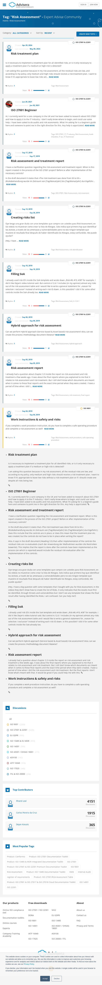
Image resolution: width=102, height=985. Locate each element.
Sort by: (40, 33)
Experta (6, 936)
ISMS (71, 880)
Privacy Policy (29, 964)
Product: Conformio (16, 864)
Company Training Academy (11, 942)
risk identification (76, 254)
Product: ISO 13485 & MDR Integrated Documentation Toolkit (35, 869)
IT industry (71, 137)
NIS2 (54, 918)
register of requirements (18, 885)
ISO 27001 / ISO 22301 (38, 918)
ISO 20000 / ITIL (59, 947)
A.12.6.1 (76, 306)
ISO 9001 (75, 874)
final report (85, 402)
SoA (71, 306)
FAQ (78, 928)
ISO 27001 (71, 869)
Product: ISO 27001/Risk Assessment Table (53, 885)
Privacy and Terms (85, 934)
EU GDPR (56, 923)
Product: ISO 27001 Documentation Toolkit (48, 864)
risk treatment (83, 196)
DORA (31, 923)
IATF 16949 (33, 941)
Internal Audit (84, 880)
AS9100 (55, 941)
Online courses (10, 931)
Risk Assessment (14, 880)
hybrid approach (75, 349)
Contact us (81, 923)
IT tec (61, 139)
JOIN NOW (94, 4)
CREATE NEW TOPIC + (88, 34)
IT (65, 137)
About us (81, 918)
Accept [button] (45, 979)
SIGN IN (83, 4)
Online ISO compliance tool (13, 919)
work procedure (75, 445)
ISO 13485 (56, 928)
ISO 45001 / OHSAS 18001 (60, 935)
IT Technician (69, 139)
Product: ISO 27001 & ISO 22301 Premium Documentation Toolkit (37, 874)
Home (5, 20)
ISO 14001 (84, 890)
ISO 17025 (33, 947)
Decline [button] (56, 979)
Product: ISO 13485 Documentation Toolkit (45, 880)
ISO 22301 (11, 895)
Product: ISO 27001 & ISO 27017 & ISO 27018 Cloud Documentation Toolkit (41, 890)
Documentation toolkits (13, 926)
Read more (57, 76)
